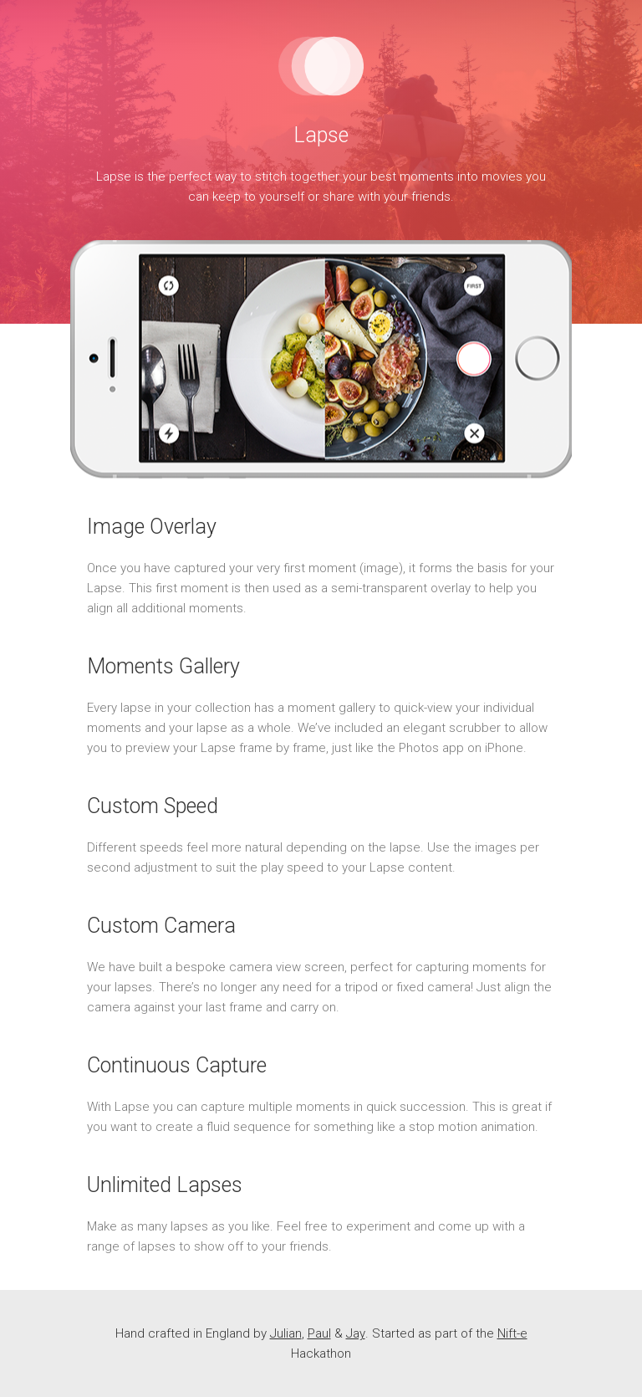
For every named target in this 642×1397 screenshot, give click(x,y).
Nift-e (512, 1333)
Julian (286, 1333)
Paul (319, 1333)
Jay (355, 1333)
